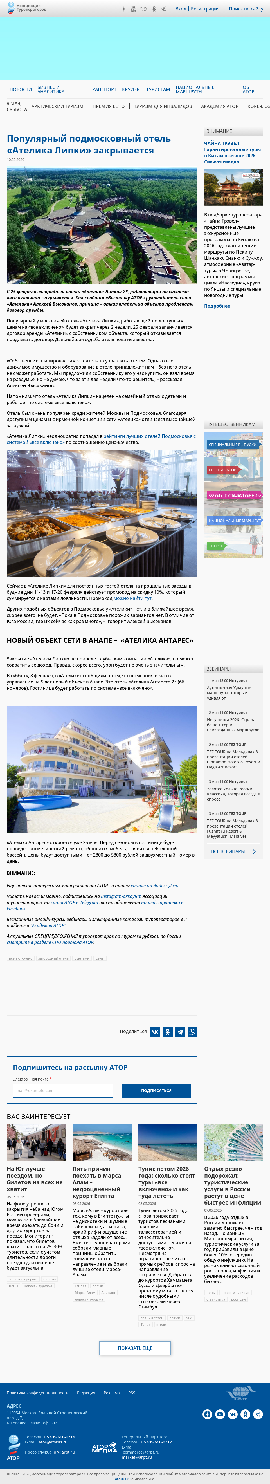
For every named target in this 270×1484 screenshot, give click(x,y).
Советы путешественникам (235, 495)
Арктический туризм (58, 106)
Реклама (112, 1392)
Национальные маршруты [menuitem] (195, 89)
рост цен (238, 1299)
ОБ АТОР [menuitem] (249, 89)
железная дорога (23, 1279)
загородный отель (53, 958)
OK (154, 9)
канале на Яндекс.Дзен (155, 885)
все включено (20, 958)
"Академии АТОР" (48, 925)
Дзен (124, 9)
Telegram (163, 9)
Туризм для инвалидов (163, 106)
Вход (181, 9)
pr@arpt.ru (64, 1452)
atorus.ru (122, 1478)
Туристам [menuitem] (158, 89)
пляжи (97, 1285)
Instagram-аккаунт (121, 896)
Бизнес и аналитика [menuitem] (50, 89)
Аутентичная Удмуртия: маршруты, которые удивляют (230, 692)
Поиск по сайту (246, 9)
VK (143, 9)
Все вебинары (228, 851)
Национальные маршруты (235, 520)
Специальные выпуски (232, 444)
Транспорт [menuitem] (103, 89)
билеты (49, 1279)
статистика (215, 1299)
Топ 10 (215, 545)
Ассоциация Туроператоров (31, 7)
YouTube (133, 9)
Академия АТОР (219, 106)
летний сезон (152, 1317)
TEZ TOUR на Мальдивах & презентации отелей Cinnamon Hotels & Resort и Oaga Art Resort (233, 759)
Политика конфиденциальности (38, 1392)
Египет (80, 1285)
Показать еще (135, 1348)
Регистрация (205, 9)
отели (161, 1324)
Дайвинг (108, 1292)
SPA (189, 1317)
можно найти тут (133, 598)
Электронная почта (30, 1079)
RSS (131, 1392)
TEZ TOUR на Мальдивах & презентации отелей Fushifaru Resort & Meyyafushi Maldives (232, 828)
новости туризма (38, 1285)
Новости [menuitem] (21, 89)
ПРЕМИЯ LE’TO (109, 106)
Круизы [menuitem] (131, 89)
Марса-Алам (85, 1292)
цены (99, 958)
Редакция (86, 1392)
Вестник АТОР (222, 469)
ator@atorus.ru (53, 1442)
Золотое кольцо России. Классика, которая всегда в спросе (233, 794)
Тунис (145, 1324)
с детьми (82, 958)
